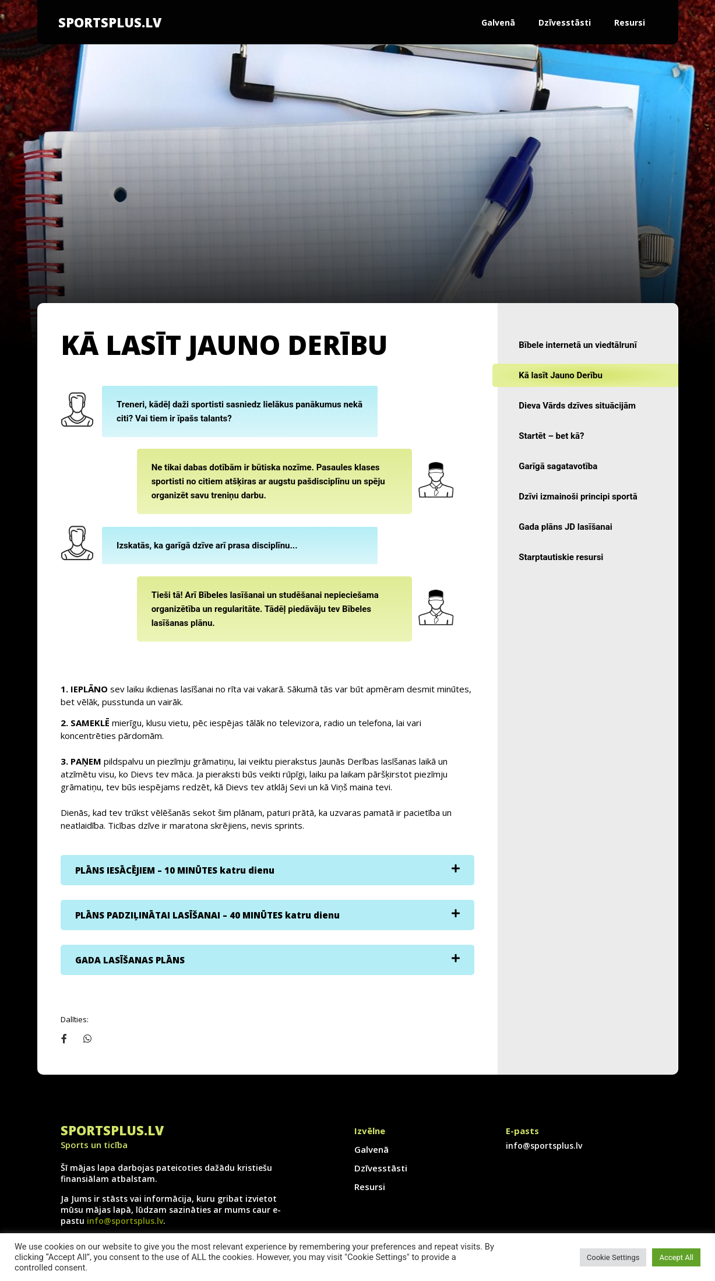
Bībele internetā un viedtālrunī (578, 345)
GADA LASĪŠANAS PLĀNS (130, 960)
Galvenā (498, 22)
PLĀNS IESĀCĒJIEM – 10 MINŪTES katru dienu (174, 870)
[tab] (268, 870)
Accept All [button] (676, 1257)
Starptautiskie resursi (561, 557)
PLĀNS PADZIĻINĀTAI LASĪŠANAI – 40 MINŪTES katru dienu (207, 915)
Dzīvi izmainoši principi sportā (578, 496)
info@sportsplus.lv (125, 1220)
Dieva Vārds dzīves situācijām (577, 405)
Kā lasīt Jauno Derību (561, 375)
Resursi (629, 22)
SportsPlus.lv (109, 22)
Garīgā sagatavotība (558, 466)
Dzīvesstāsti (564, 22)
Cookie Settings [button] (613, 1257)
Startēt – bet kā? (551, 436)
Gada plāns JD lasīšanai (565, 527)
